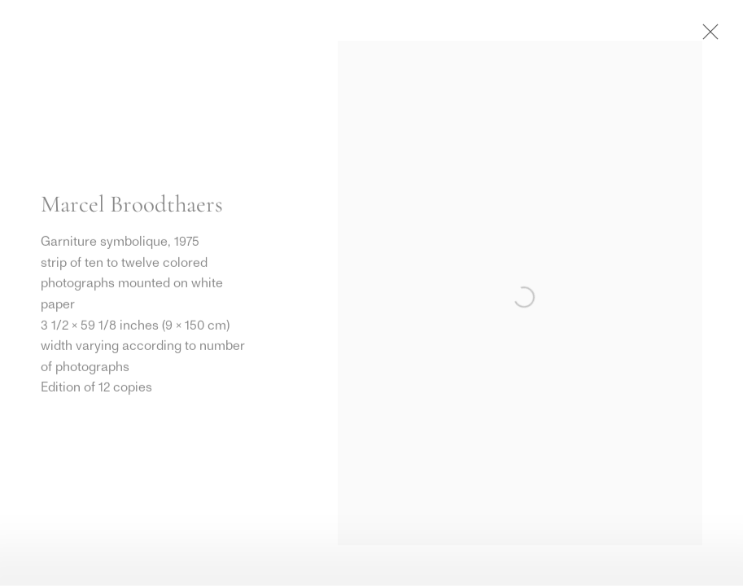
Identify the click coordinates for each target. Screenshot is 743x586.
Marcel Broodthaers (132, 204)
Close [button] (706, 36)
